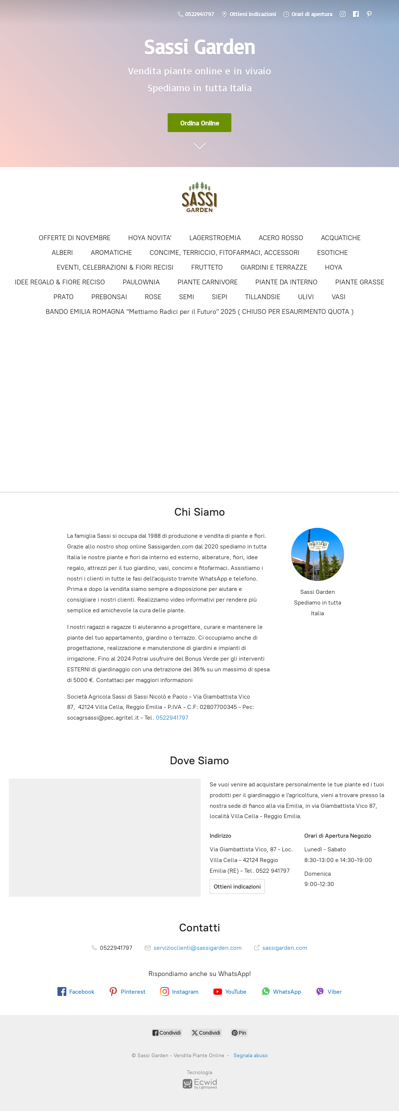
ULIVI (306, 297)
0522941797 (172, 717)
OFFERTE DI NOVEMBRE (75, 238)
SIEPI (219, 297)
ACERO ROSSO (281, 238)
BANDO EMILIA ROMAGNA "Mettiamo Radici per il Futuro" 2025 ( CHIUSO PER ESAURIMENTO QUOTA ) (200, 312)
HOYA (333, 267)
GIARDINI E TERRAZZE (274, 267)
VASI (339, 297)
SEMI (186, 297)
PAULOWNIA (141, 282)
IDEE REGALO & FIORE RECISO (60, 282)
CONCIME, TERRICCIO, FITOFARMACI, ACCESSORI (225, 253)
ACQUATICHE (341, 238)
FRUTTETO (207, 267)
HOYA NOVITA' (150, 238)
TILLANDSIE (262, 297)
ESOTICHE (332, 253)
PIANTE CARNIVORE (208, 282)
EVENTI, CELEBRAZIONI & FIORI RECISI (115, 267)
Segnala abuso (251, 1055)
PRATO (63, 297)
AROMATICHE (111, 253)
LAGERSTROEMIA (215, 238)
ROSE (153, 297)
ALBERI (62, 253)
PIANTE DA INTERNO (286, 282)
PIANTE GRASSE (359, 282)
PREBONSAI (109, 297)
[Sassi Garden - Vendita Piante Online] (199, 199)
